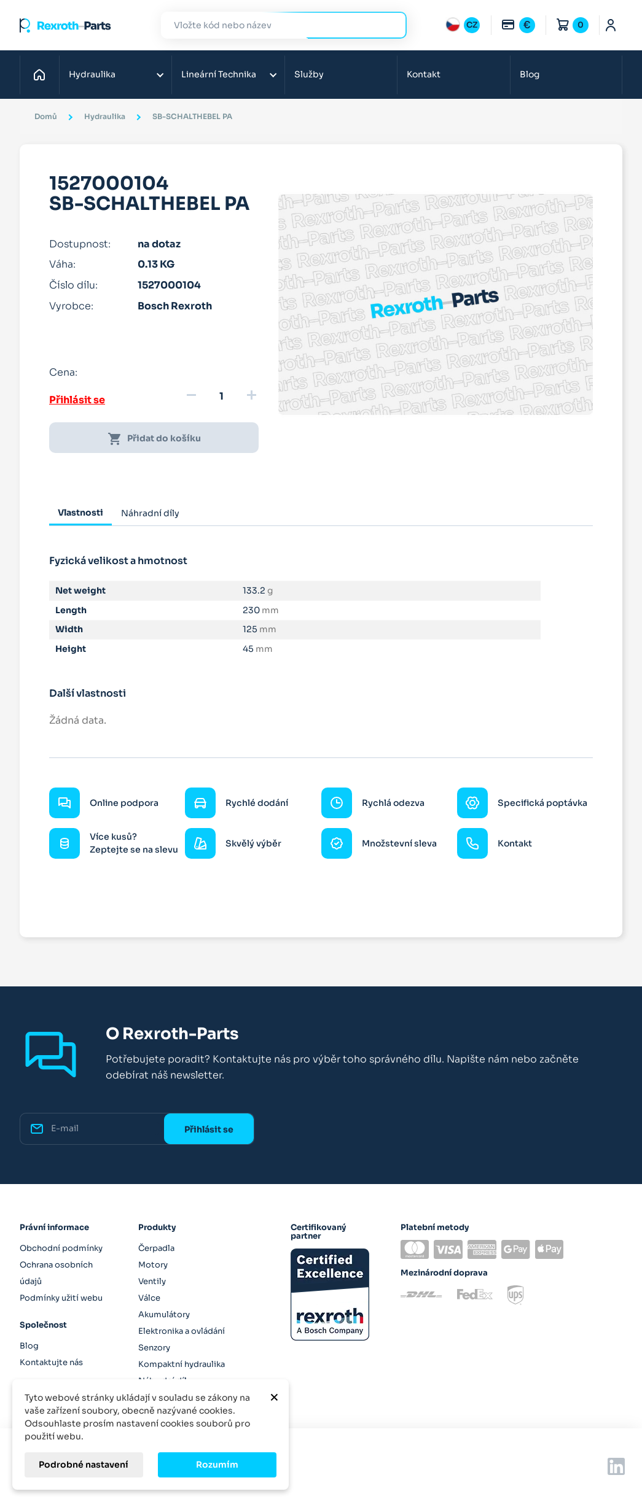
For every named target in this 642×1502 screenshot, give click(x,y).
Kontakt (423, 74)
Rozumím (217, 1464)
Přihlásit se (77, 399)
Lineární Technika (218, 74)
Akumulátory (164, 1314)
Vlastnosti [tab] (80, 512)
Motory (153, 1265)
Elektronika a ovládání (181, 1331)
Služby (309, 74)
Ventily (152, 1281)
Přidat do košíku (154, 439)
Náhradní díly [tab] (150, 513)
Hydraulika (92, 74)
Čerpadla (156, 1248)
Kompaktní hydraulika (181, 1364)
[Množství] (221, 396)
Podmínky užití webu (61, 1298)
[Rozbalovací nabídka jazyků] (462, 25)
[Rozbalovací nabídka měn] (517, 25)
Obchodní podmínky (61, 1248)
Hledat (390, 24)
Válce (149, 1298)
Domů (42, 74)
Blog (529, 74)
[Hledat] (274, 25)
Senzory (154, 1347)
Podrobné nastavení (83, 1464)
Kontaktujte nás (51, 1362)
